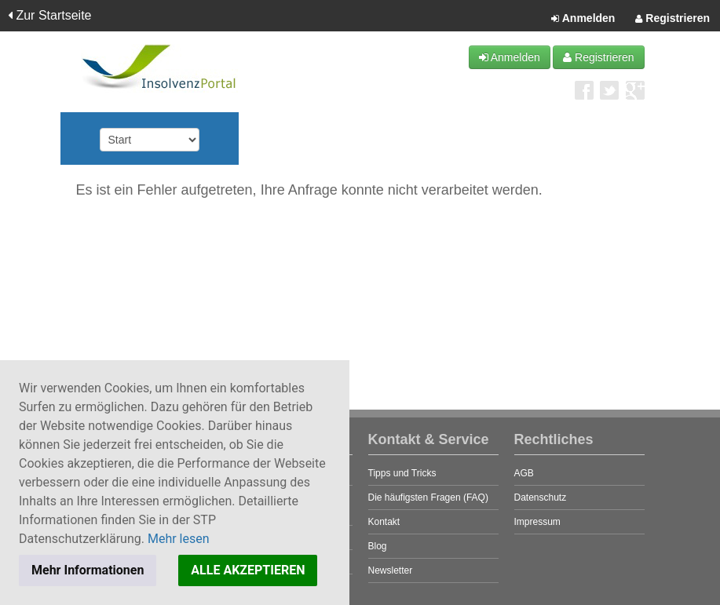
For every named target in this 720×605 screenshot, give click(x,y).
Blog (377, 546)
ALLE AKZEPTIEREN (248, 570)
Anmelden (583, 19)
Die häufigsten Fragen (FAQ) (428, 497)
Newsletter (390, 570)
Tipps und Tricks (402, 473)
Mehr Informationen (87, 570)
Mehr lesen (179, 538)
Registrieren (672, 19)
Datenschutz (540, 497)
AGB (524, 473)
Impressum (537, 521)
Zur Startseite (49, 15)
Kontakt (384, 521)
